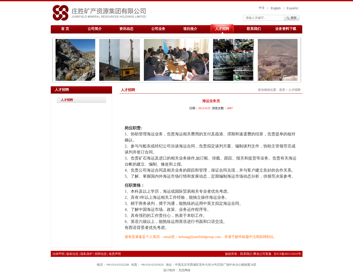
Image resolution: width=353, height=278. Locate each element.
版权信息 (72, 254)
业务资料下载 (285, 29)
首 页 (65, 29)
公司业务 (158, 29)
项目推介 (190, 29)
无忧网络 (184, 270)
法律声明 (58, 254)
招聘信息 (101, 254)
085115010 (291, 254)
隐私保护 (86, 254)
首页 (282, 90)
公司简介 (95, 29)
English (276, 8)
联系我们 (254, 29)
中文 (262, 8)
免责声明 (115, 254)
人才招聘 (222, 29)
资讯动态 (126, 29)
